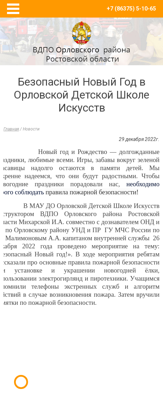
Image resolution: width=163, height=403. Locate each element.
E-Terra (104, 371)
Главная (11, 129)
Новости (31, 129)
